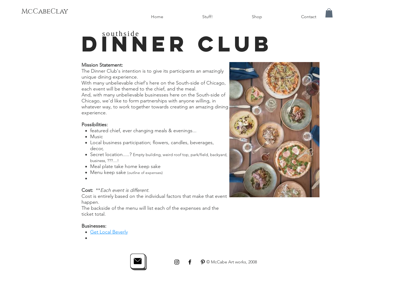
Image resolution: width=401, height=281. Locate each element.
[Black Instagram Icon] (177, 262)
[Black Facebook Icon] (190, 262)
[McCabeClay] (44, 12)
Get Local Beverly (109, 232)
